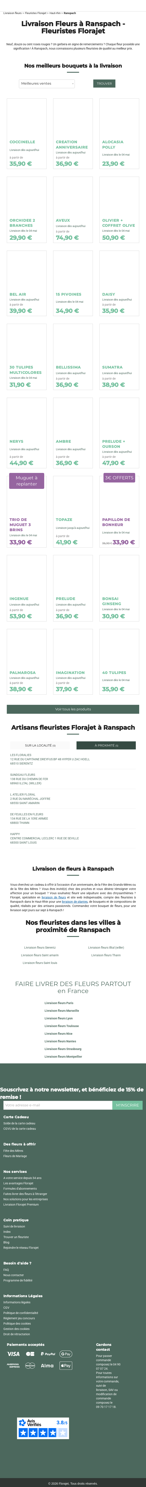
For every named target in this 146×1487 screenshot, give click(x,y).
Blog (6, 1242)
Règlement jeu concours (19, 1318)
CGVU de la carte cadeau (19, 1128)
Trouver (104, 83)
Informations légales (16, 1302)
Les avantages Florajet (18, 1183)
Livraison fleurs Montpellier (63, 1056)
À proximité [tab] (106, 745)
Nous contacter (13, 1275)
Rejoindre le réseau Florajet (21, 1247)
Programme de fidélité (17, 1280)
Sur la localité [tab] (40, 745)
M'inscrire (127, 1105)
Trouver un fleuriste (16, 1237)
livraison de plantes (75, 901)
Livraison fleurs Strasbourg (63, 1049)
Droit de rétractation (16, 1334)
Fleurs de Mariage (15, 1156)
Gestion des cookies (16, 1329)
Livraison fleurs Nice (58, 1033)
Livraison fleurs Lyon (59, 1018)
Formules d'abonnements (20, 1188)
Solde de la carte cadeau (19, 1123)
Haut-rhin (55, 13)
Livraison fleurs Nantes (60, 1041)
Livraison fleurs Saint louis (40, 963)
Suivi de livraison (14, 1226)
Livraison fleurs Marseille (62, 1010)
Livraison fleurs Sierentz (40, 947)
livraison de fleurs (54, 897)
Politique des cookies (17, 1323)
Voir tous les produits (73, 709)
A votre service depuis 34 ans (22, 1178)
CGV (6, 1307)
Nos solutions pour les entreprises (25, 1199)
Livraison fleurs (12, 13)
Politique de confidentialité (20, 1313)
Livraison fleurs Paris (59, 1003)
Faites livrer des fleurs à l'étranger (25, 1194)
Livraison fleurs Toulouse (62, 1026)
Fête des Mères (13, 1150)
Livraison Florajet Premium (21, 1204)
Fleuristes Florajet (35, 13)
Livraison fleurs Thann (106, 955)
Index (7, 1231)
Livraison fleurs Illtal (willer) (106, 947)
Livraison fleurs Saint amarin (40, 955)
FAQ (6, 1269)
